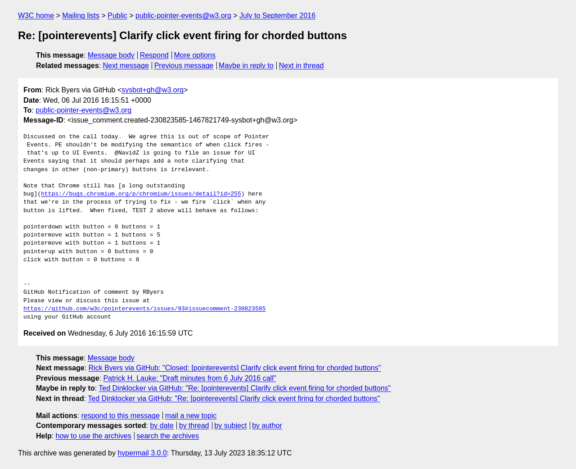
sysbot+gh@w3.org (153, 90)
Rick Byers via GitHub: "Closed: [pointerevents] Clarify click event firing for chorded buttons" (235, 368)
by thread (194, 425)
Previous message (184, 65)
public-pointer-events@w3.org (183, 15)
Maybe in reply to (246, 65)
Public (117, 15)
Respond (154, 55)
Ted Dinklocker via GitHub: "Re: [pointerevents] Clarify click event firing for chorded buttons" (245, 388)
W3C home (36, 15)
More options (195, 55)
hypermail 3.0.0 (141, 453)
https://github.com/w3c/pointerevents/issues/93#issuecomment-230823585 (144, 309)
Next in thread (301, 65)
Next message (126, 65)
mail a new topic (191, 415)
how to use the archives (93, 436)
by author (267, 425)
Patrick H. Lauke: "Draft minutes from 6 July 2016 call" (189, 378)
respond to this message (120, 415)
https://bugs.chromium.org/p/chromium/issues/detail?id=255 (141, 194)
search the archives (168, 436)
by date (161, 425)
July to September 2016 (277, 15)
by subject (230, 425)
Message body (111, 55)
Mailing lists (80, 15)
